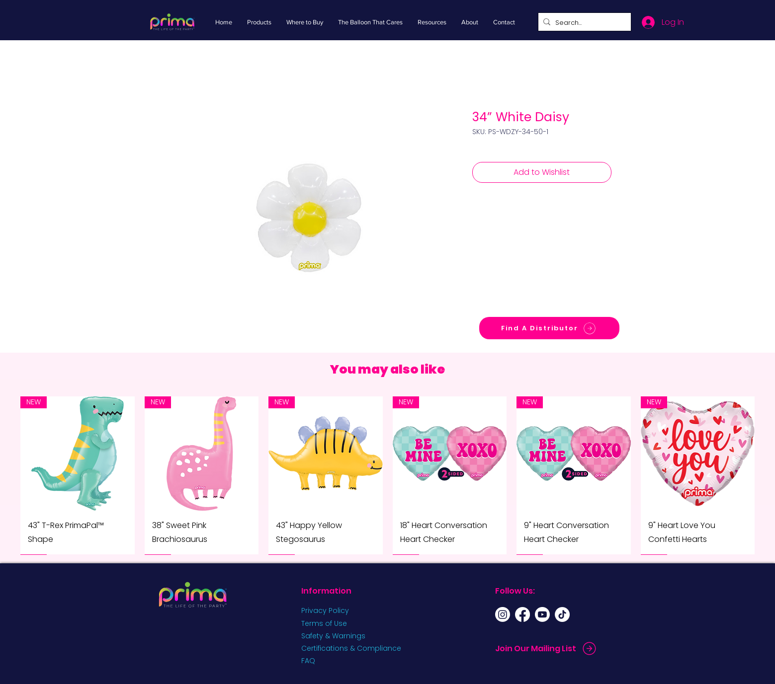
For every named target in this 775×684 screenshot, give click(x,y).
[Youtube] (542, 614)
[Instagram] (502, 614)
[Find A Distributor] (549, 328)
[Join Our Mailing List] (547, 648)
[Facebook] (522, 614)
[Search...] (582, 22)
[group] (387, 475)
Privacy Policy (325, 610)
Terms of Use (324, 623)
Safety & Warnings (333, 636)
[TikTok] (562, 614)
